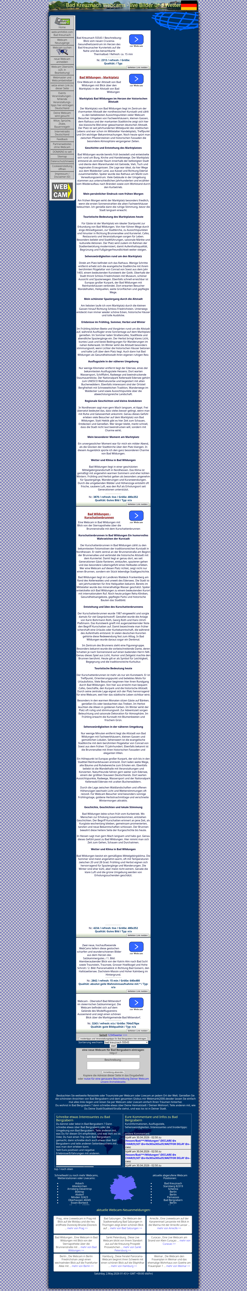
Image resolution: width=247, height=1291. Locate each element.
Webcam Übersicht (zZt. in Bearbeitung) (62, 69)
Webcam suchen (62, 50)
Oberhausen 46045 (79, 1201)
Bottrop (79, 1193)
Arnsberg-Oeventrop (79, 1190)
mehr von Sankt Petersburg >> (128, 1250)
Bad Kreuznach (173, 1184)
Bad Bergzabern (173, 1201)
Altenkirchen (79, 1187)
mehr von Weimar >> (178, 1267)
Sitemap (62, 156)
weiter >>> (121, 1035)
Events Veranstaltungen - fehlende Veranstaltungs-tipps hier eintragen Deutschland (62, 100)
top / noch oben (63, 1170)
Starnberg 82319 (173, 1187)
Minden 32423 (79, 1198)
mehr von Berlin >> (83, 1267)
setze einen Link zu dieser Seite (62, 87)
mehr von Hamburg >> (124, 1267)
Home (62, 23)
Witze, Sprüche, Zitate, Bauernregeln (62, 123)
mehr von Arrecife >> (169, 1229)
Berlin (173, 1193)
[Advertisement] (133, 22)
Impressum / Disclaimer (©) (62, 175)
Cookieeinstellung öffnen (62, 167)
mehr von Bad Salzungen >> (126, 1229)
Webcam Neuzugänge (62, 41)
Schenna (173, 1190)
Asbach (79, 1184)
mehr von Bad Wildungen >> (82, 1250)
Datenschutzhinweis (62, 161)
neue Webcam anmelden (62, 60)
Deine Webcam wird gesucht (62, 114)
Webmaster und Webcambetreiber (62, 79)
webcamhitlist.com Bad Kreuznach (62, 33)
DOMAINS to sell (62, 151)
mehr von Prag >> (77, 1229)
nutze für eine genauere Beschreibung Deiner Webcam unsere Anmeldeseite (116, 1081)
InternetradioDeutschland (62, 133)
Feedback (62, 139)
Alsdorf (79, 1196)
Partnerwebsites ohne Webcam (62, 145)
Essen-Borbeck (79, 1204)
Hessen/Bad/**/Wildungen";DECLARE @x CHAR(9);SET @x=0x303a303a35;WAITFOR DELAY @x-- (157, 1143)
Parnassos (173, 1198)
